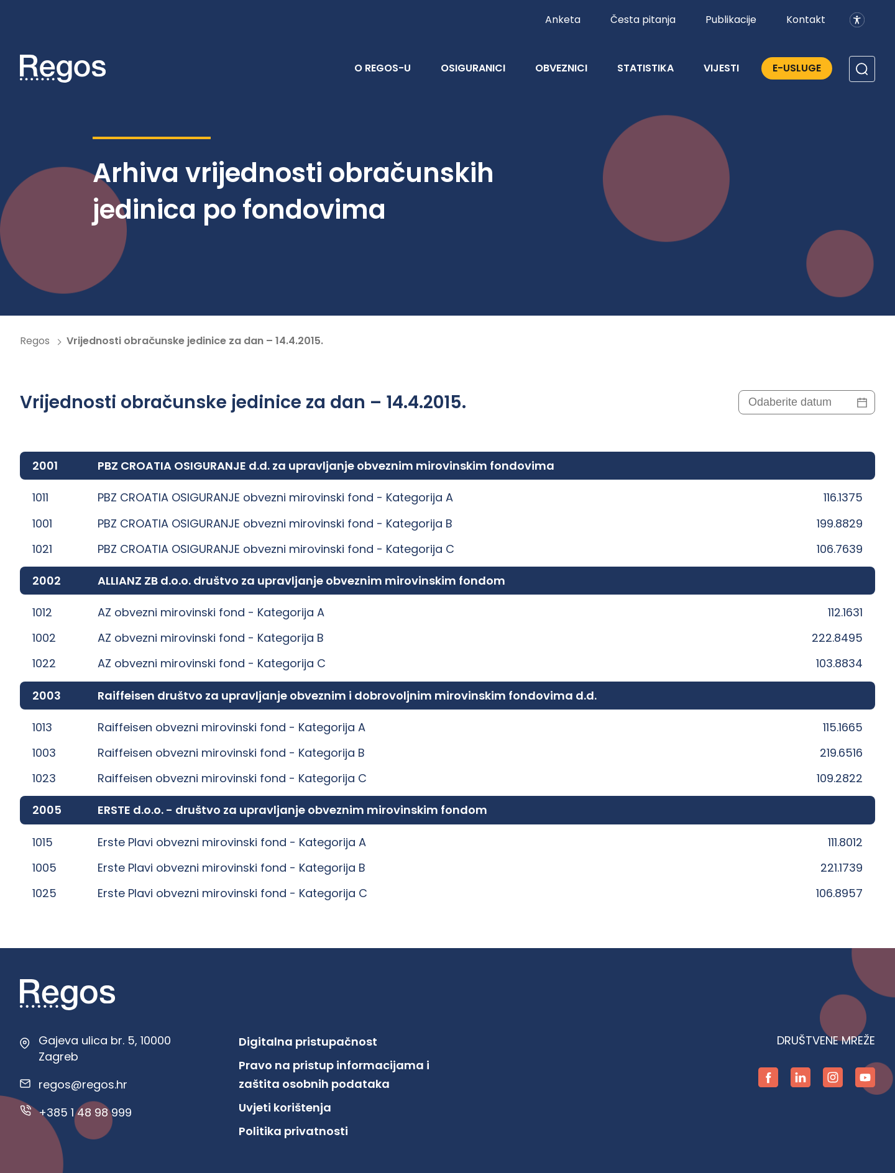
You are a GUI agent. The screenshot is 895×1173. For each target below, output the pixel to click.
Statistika (645, 68)
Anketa (563, 19)
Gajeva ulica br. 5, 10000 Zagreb (105, 1048)
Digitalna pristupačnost (308, 1041)
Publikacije (730, 19)
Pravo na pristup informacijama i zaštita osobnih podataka (334, 1074)
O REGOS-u (382, 68)
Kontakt (805, 19)
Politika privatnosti (293, 1131)
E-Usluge (797, 68)
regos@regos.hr (83, 1084)
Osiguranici (473, 68)
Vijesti (721, 68)
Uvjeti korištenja (285, 1107)
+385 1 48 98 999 (85, 1112)
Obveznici (561, 68)
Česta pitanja (643, 19)
